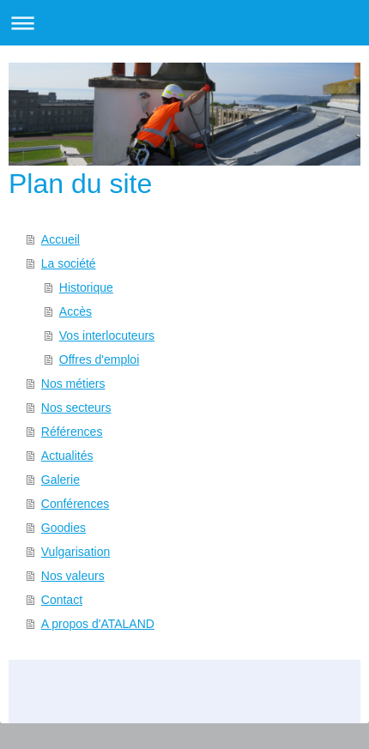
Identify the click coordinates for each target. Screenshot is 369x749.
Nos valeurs (73, 576)
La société (68, 263)
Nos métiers (73, 383)
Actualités (67, 455)
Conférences (75, 503)
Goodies (63, 528)
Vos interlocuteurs (106, 335)
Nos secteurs (76, 407)
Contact (61, 600)
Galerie (60, 479)
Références (72, 431)
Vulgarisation (75, 552)
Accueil (60, 239)
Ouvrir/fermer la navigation (184, 22)
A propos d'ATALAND (97, 624)
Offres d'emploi (99, 359)
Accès (75, 311)
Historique (86, 287)
